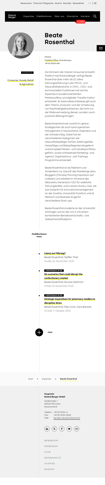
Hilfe (47, 452)
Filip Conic (70, 306)
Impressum (51, 446)
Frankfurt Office (51, 60)
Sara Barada (84, 306)
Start (30, 379)
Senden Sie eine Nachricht (66, 418)
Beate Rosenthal (53, 257)
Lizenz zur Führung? (55, 253)
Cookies (49, 463)
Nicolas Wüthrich (73, 282)
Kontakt (49, 469)
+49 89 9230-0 (60, 412)
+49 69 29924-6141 (52, 63)
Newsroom (26, 3)
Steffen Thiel (71, 257)
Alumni (58, 3)
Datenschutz (52, 458)
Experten (46, 379)
